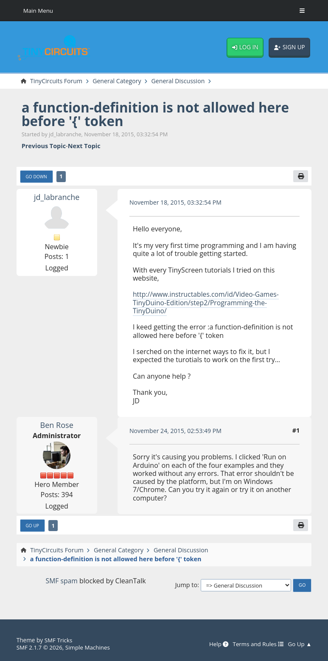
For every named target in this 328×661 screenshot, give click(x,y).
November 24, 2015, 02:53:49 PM (176, 431)
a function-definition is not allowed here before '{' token (158, 114)
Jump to (186, 585)
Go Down (37, 177)
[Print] (300, 176)
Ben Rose (57, 425)
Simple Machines (89, 647)
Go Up (32, 526)
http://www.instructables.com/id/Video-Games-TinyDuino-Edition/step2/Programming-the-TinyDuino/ (207, 303)
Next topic (84, 146)
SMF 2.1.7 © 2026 (40, 647)
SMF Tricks (59, 640)
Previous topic (44, 146)
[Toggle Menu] (302, 10)
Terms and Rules (257, 644)
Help (217, 644)
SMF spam (61, 581)
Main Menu (38, 10)
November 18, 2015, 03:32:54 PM (176, 203)
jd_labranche (57, 197)
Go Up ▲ (299, 644)
